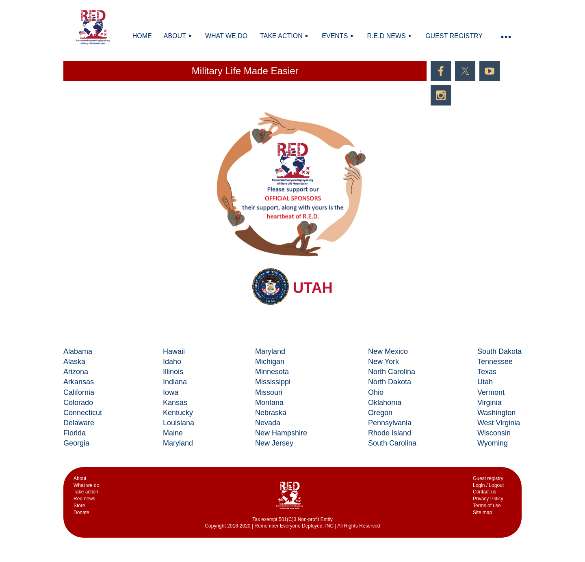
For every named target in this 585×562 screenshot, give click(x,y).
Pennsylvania (390, 423)
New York (383, 361)
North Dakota (389, 382)
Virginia (489, 402)
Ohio (376, 392)
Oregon (380, 413)
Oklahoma (384, 402)
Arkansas (78, 382)
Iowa (170, 392)
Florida (74, 433)
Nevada (267, 423)
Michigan (269, 361)
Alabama (77, 351)
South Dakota (499, 351)
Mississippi (272, 382)
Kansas (175, 402)
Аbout (80, 478)
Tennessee (495, 361)
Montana (269, 402)
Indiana (175, 382)
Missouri (268, 392)
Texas (486, 372)
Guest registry (488, 478)
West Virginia (498, 423)
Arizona (75, 372)
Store (79, 505)
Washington (496, 413)
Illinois (173, 372)
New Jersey (274, 443)
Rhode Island (389, 433)
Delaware (78, 423)
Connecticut (82, 413)
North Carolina (391, 372)
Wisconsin (494, 433)
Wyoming (492, 443)
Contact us (484, 492)
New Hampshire (281, 433)
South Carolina (392, 443)
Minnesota (272, 372)
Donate (81, 512)
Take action (86, 492)
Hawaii (174, 351)
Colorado (78, 402)
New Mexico (388, 351)
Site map (482, 512)
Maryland (178, 443)
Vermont (491, 392)
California (78, 392)
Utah (485, 382)
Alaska (74, 361)
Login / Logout (488, 485)
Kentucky (178, 413)
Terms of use (487, 505)
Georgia (76, 443)
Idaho (172, 361)
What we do (86, 485)
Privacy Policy (488, 499)
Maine (173, 433)
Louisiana (178, 423)
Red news (84, 499)
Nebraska (270, 413)
